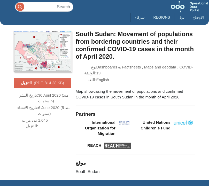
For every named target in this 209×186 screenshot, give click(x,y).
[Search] (44, 7)
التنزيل (42, 83)
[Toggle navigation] (8, 7)
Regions (161, 17)
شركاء (140, 17)
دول (181, 17)
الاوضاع (198, 17)
